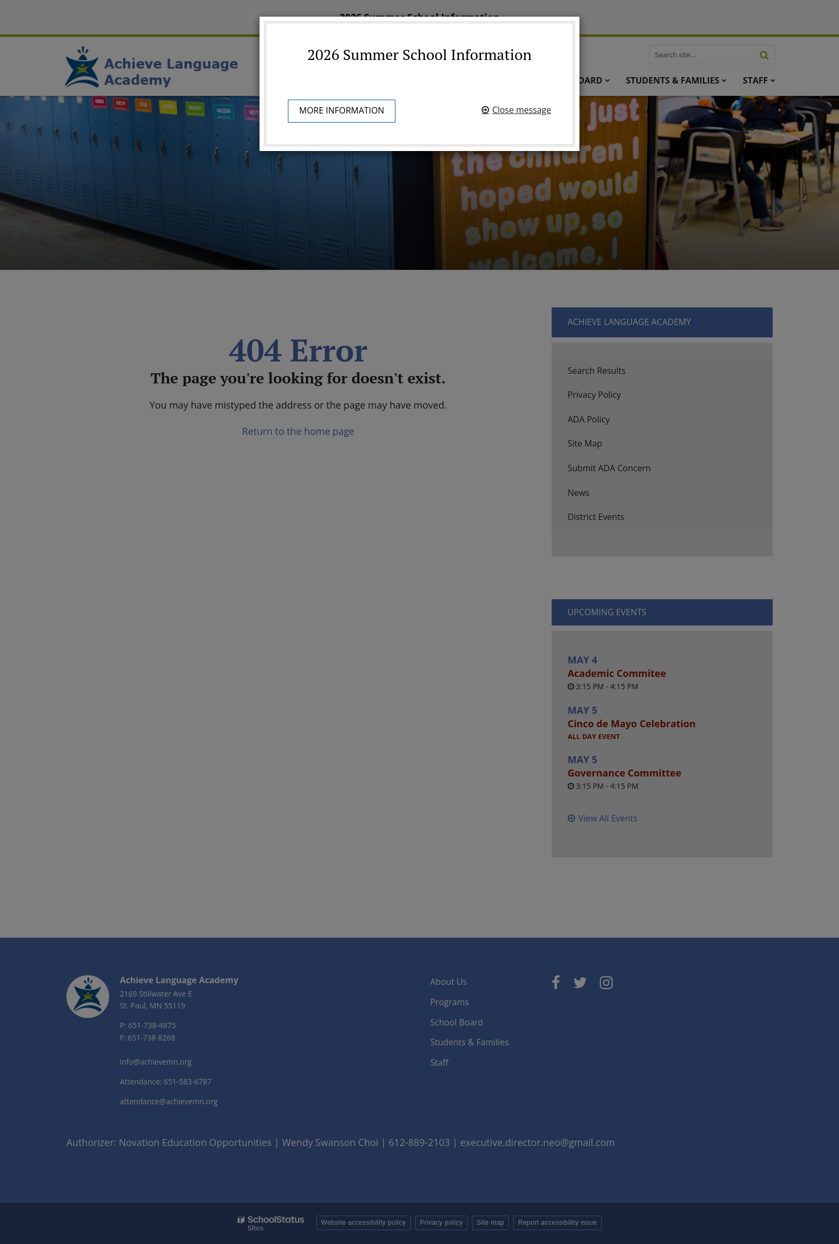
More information (341, 110)
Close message (521, 110)
